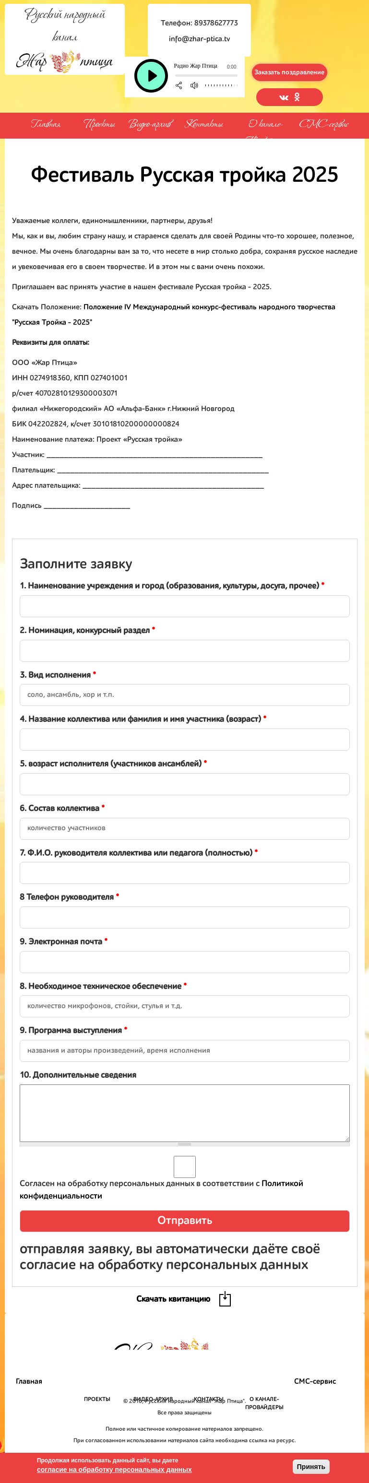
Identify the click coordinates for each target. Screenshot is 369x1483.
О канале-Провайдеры (266, 123)
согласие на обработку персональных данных (114, 1469)
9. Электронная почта (63, 942)
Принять (311, 1467)
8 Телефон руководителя (69, 897)
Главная (45, 124)
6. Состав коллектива (62, 808)
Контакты (203, 123)
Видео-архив (149, 123)
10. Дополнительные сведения (78, 1075)
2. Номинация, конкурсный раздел (87, 630)
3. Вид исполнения (58, 675)
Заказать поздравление (289, 72)
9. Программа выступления (73, 1030)
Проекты (99, 123)
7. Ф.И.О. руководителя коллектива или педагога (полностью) (139, 853)
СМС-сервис (323, 124)
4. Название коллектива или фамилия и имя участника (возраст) (143, 719)
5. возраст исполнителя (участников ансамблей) (113, 764)
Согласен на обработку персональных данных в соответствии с (161, 1190)
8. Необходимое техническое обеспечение (103, 986)
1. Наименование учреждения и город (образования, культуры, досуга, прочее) (172, 586)
